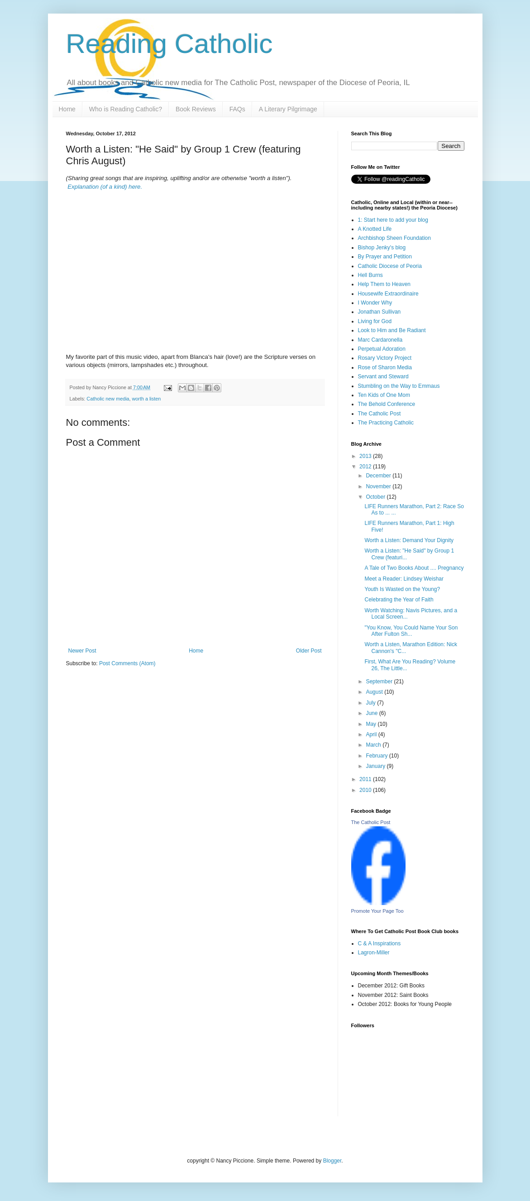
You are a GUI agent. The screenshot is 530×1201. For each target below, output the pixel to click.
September (380, 681)
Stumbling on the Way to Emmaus (399, 386)
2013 (366, 456)
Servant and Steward (383, 376)
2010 (366, 790)
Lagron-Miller (374, 952)
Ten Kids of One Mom (384, 395)
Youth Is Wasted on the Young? (402, 589)
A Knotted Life (375, 229)
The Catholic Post (379, 413)
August (375, 692)
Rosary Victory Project (384, 358)
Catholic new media (107, 398)
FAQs (237, 109)
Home (67, 109)
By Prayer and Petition (385, 256)
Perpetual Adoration (382, 349)
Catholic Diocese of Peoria (390, 266)
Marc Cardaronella (380, 340)
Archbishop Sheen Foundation (394, 238)
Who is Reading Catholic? (125, 109)
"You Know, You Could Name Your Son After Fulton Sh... (411, 630)
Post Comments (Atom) (127, 663)
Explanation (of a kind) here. (104, 186)
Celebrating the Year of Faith (398, 599)
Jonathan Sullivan (379, 312)
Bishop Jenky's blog (382, 247)
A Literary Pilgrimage (288, 109)
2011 (366, 779)
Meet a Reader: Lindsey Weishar (404, 579)
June (372, 713)
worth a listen (146, 398)
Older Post (309, 651)
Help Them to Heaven (384, 284)
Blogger (332, 1161)
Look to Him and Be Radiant (392, 330)
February (377, 756)
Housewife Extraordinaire (388, 294)
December (379, 475)
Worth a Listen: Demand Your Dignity (409, 540)
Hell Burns (370, 275)
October (376, 497)
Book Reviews (196, 109)
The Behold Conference (386, 404)
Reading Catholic (169, 44)
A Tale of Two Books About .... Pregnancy (413, 568)
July (371, 703)
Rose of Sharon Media (385, 367)
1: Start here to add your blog (393, 220)
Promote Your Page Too (377, 911)
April (372, 734)
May (371, 724)
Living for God (375, 321)
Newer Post (82, 651)
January (376, 766)
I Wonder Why (375, 303)
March (374, 745)
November (379, 486)
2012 (366, 466)
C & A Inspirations (379, 943)
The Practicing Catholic (386, 422)
